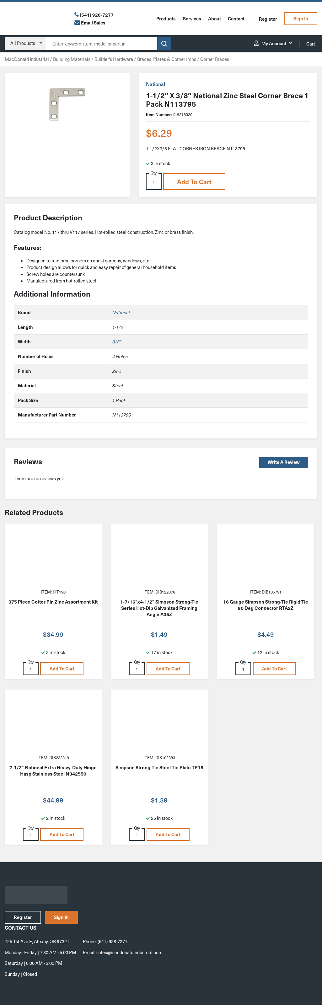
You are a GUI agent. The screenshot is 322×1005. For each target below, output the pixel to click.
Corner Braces (214, 59)
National (155, 83)
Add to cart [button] (194, 181)
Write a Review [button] (284, 462)
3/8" (116, 341)
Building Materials (71, 59)
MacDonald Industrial (27, 59)
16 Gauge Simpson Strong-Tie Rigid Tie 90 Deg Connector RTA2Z (265, 605)
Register (268, 19)
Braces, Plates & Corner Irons (166, 59)
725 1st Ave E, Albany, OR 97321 (37, 941)
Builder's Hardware (113, 59)
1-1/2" (118, 327)
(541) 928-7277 (97, 15)
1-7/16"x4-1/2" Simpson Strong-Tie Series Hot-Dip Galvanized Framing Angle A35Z (159, 608)
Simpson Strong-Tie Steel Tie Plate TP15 (159, 767)
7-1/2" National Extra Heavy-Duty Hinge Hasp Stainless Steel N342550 (53, 770)
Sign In (300, 18)
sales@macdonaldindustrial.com (129, 952)
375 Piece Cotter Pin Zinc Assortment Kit (53, 602)
